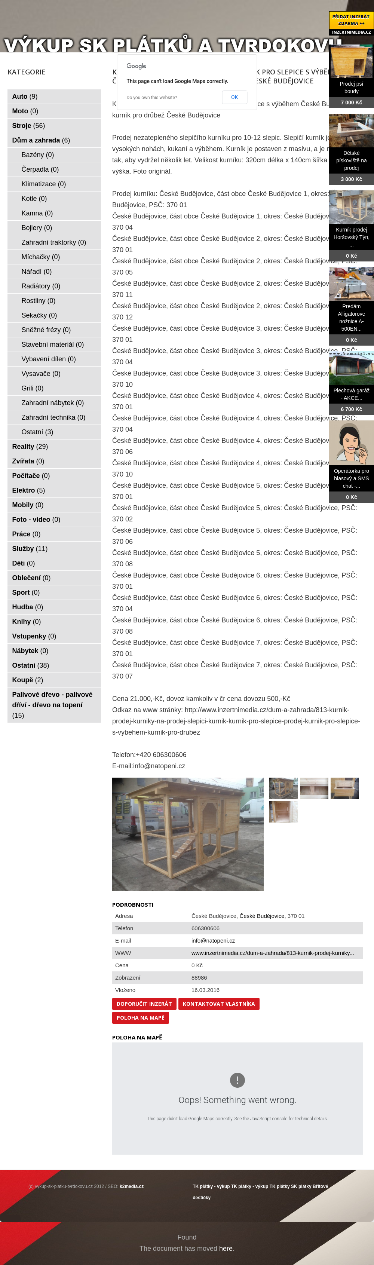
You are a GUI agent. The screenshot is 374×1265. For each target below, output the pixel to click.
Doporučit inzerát (144, 1003)
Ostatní (37, 432)
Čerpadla (40, 169)
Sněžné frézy (46, 330)
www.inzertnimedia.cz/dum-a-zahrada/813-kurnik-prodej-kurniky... (272, 953)
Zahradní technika (54, 417)
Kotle (34, 198)
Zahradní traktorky (54, 242)
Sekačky (39, 315)
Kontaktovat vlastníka (219, 1003)
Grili (33, 388)
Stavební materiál (53, 344)
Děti (23, 563)
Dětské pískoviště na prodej (351, 160)
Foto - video (36, 519)
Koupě (27, 680)
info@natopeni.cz (213, 940)
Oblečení (31, 578)
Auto (25, 96)
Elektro (28, 490)
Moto (25, 111)
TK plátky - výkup (211, 1186)
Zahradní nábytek (53, 403)
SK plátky (301, 1186)
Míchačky (41, 257)
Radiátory (41, 286)
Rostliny (39, 300)
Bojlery (37, 228)
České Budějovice (261, 916)
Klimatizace (44, 184)
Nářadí (37, 271)
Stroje (28, 125)
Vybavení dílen (49, 359)
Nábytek (30, 651)
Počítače (31, 476)
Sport (26, 592)
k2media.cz (132, 1186)
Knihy (26, 621)
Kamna (37, 213)
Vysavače (41, 373)
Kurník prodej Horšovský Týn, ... (352, 237)
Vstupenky (34, 636)
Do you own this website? (152, 97)
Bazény (38, 155)
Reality (30, 446)
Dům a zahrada (41, 140)
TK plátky (280, 1186)
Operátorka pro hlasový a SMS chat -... (351, 478)
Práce (26, 534)
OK (234, 97)
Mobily (28, 505)
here (226, 1248)
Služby (30, 548)
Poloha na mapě (141, 1017)
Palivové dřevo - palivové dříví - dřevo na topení (52, 705)
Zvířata (28, 461)
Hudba (27, 607)
